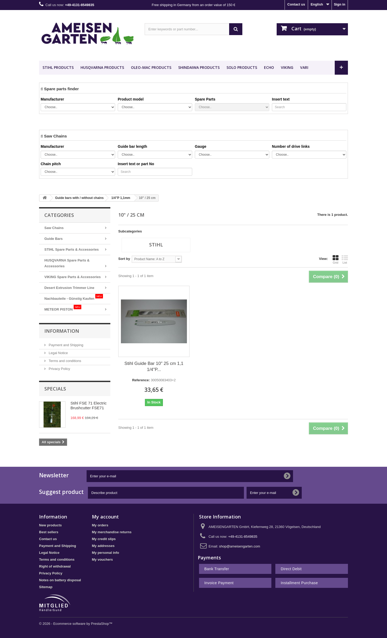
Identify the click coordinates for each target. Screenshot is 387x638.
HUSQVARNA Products (102, 67)
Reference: (141, 380)
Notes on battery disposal (60, 580)
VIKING (287, 67)
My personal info (105, 553)
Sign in (339, 4)
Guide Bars (53, 239)
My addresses (103, 546)
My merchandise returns (111, 532)
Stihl (156, 244)
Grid (335, 259)
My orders (100, 525)
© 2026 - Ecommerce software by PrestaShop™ (75, 624)
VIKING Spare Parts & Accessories (72, 277)
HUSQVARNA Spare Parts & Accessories (66, 263)
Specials (55, 388)
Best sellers (48, 532)
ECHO (269, 67)
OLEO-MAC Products (151, 67)
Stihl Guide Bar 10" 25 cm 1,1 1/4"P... (153, 366)
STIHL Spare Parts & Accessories (71, 249)
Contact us (296, 4)
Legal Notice (58, 353)
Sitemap (46, 587)
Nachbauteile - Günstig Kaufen (73, 297)
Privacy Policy (59, 369)
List (345, 259)
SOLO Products (241, 67)
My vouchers (102, 559)
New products (50, 525)
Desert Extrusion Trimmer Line (69, 288)
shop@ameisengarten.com (239, 546)
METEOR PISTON (62, 308)
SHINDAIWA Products (199, 67)
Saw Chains (54, 228)
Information (61, 331)
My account (105, 516)
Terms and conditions (64, 361)
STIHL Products (58, 67)
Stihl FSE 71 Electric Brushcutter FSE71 (88, 405)
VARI (304, 67)
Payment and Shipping (65, 345)
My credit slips (104, 539)
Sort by (124, 259)
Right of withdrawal (55, 566)
